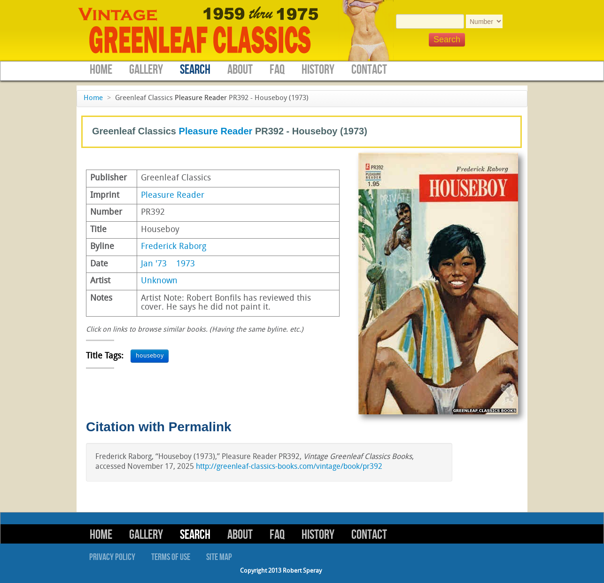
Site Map (219, 557)
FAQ (277, 70)
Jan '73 (154, 264)
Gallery (146, 70)
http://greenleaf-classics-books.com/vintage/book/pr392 (289, 467)
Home (101, 70)
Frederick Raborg (173, 246)
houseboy (149, 356)
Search (195, 70)
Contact (369, 70)
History (318, 70)
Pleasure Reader (201, 98)
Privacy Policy (112, 557)
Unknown (159, 281)
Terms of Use (170, 557)
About (240, 70)
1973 (185, 264)
